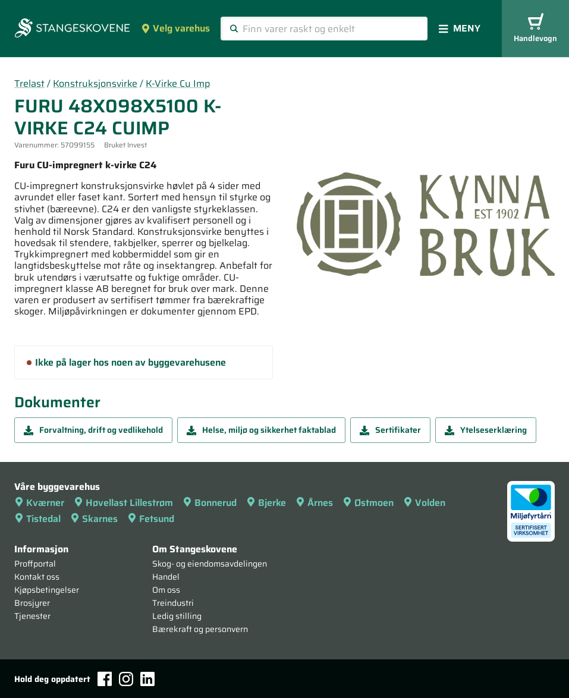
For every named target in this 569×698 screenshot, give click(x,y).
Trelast (29, 83)
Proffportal (35, 563)
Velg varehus (175, 28)
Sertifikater (390, 429)
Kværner (39, 502)
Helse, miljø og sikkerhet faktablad (261, 429)
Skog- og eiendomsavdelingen (209, 563)
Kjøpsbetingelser (46, 589)
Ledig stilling (177, 615)
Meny (459, 28)
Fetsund (150, 518)
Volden (424, 502)
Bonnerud (210, 502)
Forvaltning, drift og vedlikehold (93, 429)
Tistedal (37, 518)
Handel (166, 576)
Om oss (166, 589)
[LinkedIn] (147, 679)
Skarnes (94, 518)
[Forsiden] (72, 29)
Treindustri (173, 602)
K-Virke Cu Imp (178, 83)
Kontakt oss (36, 576)
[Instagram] (126, 679)
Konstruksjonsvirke (95, 83)
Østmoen (368, 502)
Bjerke (266, 502)
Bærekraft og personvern (200, 629)
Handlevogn (535, 29)
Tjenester (32, 615)
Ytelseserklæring (486, 429)
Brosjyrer (32, 602)
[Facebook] (105, 678)
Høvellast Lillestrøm (123, 502)
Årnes (314, 502)
